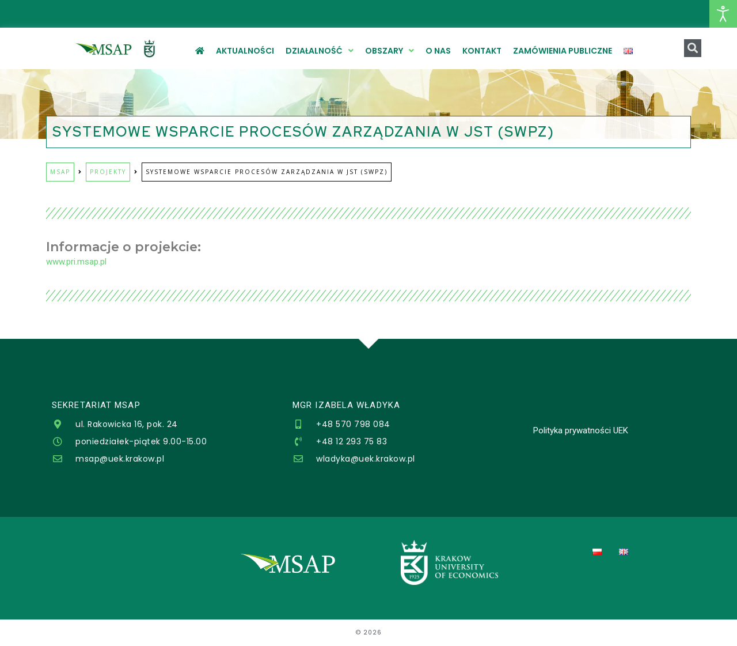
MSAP (60, 172)
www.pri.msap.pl (76, 261)
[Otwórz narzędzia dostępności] (723, 14)
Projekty (108, 172)
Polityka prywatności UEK (580, 430)
